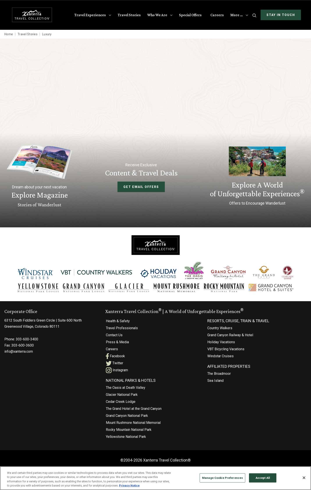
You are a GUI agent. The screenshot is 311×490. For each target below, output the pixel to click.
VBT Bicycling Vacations (225, 349)
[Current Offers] (257, 177)
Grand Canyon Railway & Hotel (230, 335)
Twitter (114, 363)
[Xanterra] (156, 245)
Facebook (115, 356)
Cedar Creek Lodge (120, 402)
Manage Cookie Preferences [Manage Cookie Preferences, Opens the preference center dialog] (222, 477)
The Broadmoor (219, 373)
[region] (155, 478)
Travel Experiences (90, 15)
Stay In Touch (281, 15)
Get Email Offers (141, 187)
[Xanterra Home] (32, 15)
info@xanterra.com (18, 351)
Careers (217, 15)
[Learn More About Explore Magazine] (39, 176)
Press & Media (117, 342)
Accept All (263, 477)
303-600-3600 (22, 345)
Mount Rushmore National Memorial (133, 423)
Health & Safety (118, 321)
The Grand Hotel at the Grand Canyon (134, 409)
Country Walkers (219, 328)
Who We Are (157, 15)
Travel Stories (129, 15)
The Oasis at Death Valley (125, 388)
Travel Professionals (122, 328)
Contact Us (114, 335)
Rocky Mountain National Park (128, 430)
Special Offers (190, 15)
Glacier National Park (122, 395)
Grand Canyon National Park (127, 416)
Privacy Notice (129, 485)
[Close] (304, 478)
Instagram (117, 370)
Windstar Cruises (220, 356)
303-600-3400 (27, 339)
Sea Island (215, 381)
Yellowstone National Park (126, 437)
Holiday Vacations (221, 342)
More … (236, 15)
